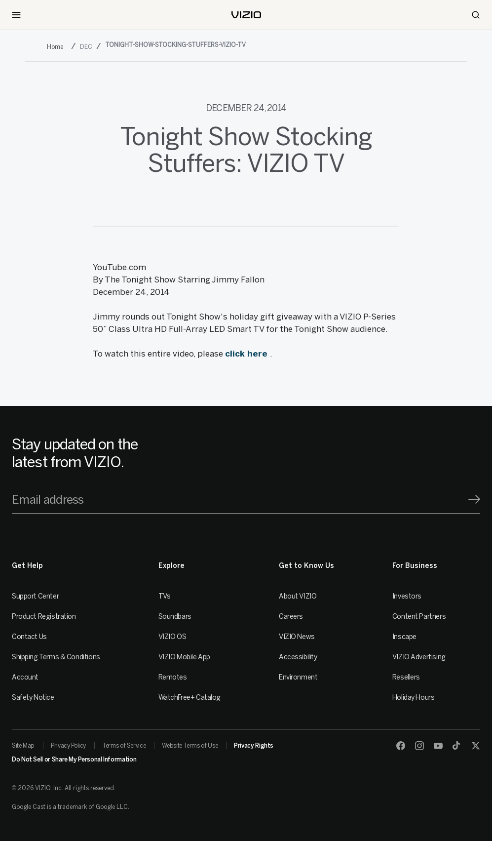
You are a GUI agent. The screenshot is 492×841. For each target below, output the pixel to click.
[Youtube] (438, 745)
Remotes (172, 677)
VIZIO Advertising (419, 657)
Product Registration (44, 616)
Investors (406, 596)
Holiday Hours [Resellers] (413, 697)
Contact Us (29, 637)
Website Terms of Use (190, 745)
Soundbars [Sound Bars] (174, 616)
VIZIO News (297, 637)
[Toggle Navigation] (16, 15)
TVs (164, 596)
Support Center (35, 596)
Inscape (404, 637)
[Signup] (474, 499)
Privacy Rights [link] (253, 745)
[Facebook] (400, 745)
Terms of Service (124, 745)
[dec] (87, 46)
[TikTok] (457, 745)
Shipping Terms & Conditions (56, 657)
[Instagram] (419, 745)
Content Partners (419, 616)
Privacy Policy (68, 745)
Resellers (406, 677)
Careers (291, 616)
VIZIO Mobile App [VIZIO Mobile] (184, 657)
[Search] (476, 15)
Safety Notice (33, 697)
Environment (298, 677)
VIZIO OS (172, 637)
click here (247, 354)
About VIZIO (297, 596)
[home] (246, 14)
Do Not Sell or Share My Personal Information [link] (74, 759)
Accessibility (298, 657)
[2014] (57, 46)
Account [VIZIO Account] (25, 677)
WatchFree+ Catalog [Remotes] (189, 697)
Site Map (23, 745)
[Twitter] (475, 745)
